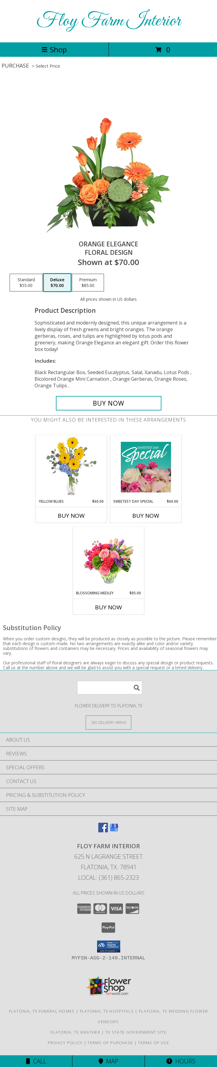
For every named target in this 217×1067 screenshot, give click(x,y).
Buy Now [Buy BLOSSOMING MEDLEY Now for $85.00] (108, 607)
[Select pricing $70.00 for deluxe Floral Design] (57, 282)
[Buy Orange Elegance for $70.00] (108, 403)
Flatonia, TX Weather (75, 1032)
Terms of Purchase (110, 1042)
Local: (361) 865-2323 (108, 877)
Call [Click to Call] (36, 1061)
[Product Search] (109, 687)
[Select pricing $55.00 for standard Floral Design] (26, 282)
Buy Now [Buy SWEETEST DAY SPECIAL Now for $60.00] (145, 516)
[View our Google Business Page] (114, 830)
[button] (108, 946)
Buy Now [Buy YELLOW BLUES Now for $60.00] (71, 516)
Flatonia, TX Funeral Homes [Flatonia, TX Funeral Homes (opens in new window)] (42, 1011)
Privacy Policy (65, 1042)
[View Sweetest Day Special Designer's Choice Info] (146, 467)
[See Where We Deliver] (108, 722)
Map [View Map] (108, 1061)
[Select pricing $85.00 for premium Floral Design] (88, 282)
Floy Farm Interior (108, 21)
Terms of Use (153, 1042)
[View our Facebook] (103, 830)
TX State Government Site (136, 1032)
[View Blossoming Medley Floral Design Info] (109, 558)
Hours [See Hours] (180, 1061)
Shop (54, 49)
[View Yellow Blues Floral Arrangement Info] (71, 467)
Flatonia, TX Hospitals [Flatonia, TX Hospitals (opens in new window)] (107, 1011)
